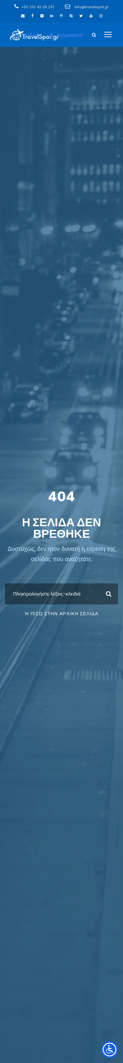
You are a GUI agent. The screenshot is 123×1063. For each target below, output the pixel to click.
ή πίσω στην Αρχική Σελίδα (61, 613)
